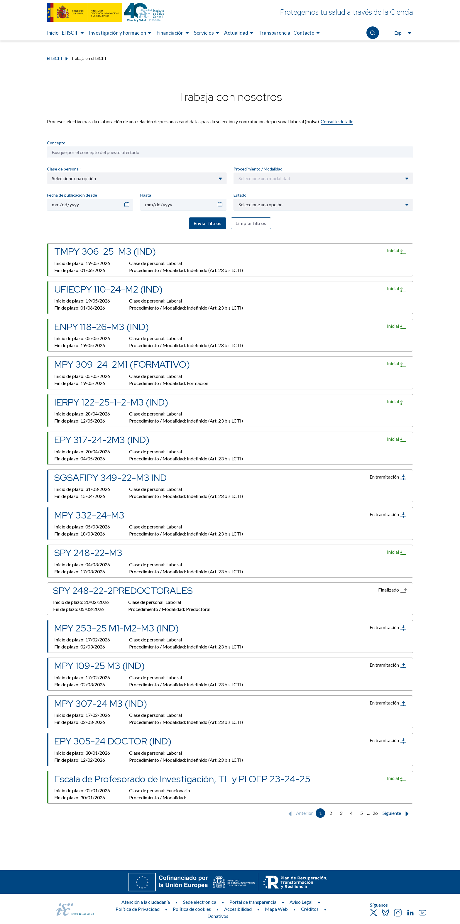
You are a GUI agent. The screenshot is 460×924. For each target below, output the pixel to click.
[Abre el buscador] (372, 32)
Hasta (145, 194)
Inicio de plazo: (82, 263)
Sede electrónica (199, 902)
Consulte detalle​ (337, 121)
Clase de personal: (64, 168)
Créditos (310, 909)
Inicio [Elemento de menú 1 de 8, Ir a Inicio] (53, 33)
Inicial (397, 251)
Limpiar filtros (251, 223)
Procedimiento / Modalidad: (186, 270)
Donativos (217, 916)
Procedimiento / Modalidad (258, 168)
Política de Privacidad (138, 909)
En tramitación (388, 477)
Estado (240, 194)
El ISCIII (54, 58)
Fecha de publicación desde (72, 194)
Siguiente (397, 813)
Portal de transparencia (252, 902)
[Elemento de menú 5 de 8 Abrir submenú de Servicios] (207, 33)
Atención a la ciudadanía (145, 902)
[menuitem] (53, 33)
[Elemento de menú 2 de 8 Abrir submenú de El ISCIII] (74, 33)
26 (375, 813)
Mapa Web (276, 909)
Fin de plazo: (79, 270)
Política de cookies (192, 909)
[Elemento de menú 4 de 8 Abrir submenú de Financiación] (174, 33)
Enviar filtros (207, 223)
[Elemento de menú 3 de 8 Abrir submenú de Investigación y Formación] (121, 33)
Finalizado (392, 590)
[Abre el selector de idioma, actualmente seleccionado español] (402, 32)
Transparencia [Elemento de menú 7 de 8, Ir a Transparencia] (274, 33)
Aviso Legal (301, 902)
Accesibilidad (238, 909)
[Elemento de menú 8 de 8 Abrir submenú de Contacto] (307, 33)
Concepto (56, 142)
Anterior (299, 813)
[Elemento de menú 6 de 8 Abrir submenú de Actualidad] (239, 33)
